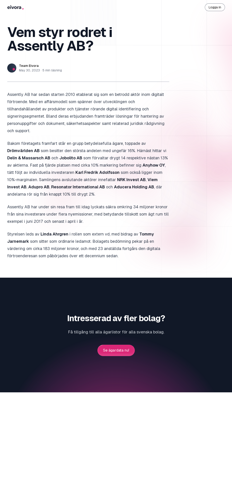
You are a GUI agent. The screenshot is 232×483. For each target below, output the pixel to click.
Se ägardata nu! (116, 350)
